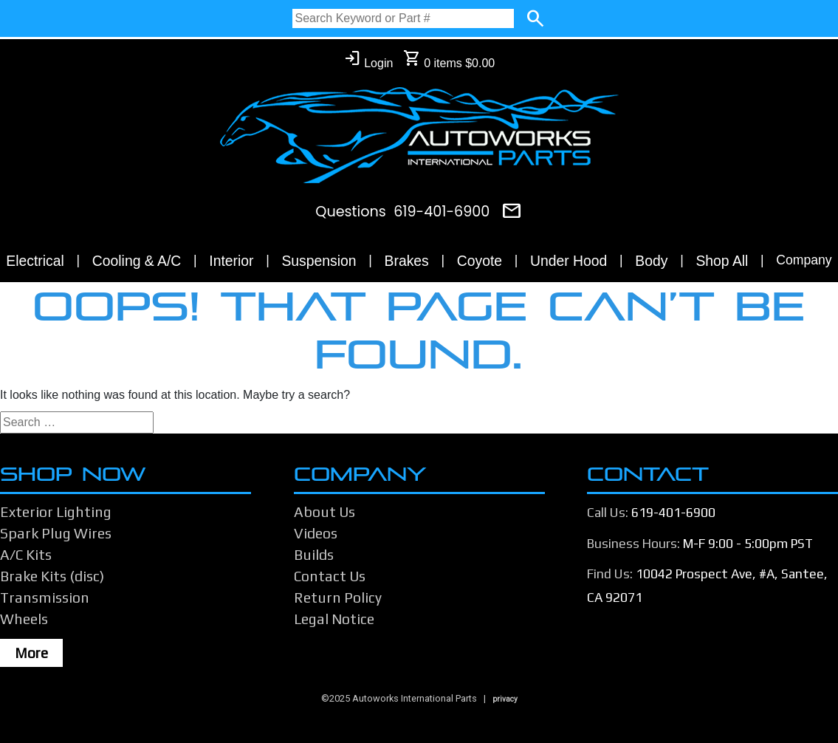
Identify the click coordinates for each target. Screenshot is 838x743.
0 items (449, 59)
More (31, 653)
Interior (231, 261)
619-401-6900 (442, 211)
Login (368, 59)
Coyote (479, 261)
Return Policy (338, 597)
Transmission (44, 597)
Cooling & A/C (137, 261)
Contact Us (329, 576)
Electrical (35, 261)
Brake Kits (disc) (52, 576)
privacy (505, 699)
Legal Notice (334, 619)
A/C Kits (26, 555)
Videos (315, 533)
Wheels (24, 619)
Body (651, 261)
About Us (324, 512)
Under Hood (568, 261)
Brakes (407, 261)
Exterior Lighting (55, 512)
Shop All (722, 261)
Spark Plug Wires (55, 533)
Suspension (318, 261)
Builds (314, 555)
